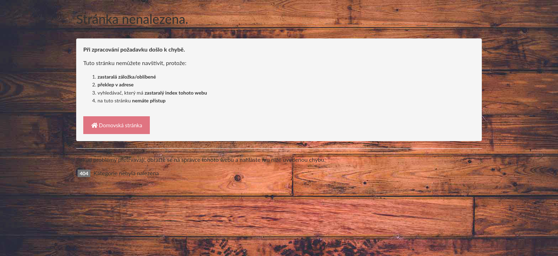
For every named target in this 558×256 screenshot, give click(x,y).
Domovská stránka (116, 125)
